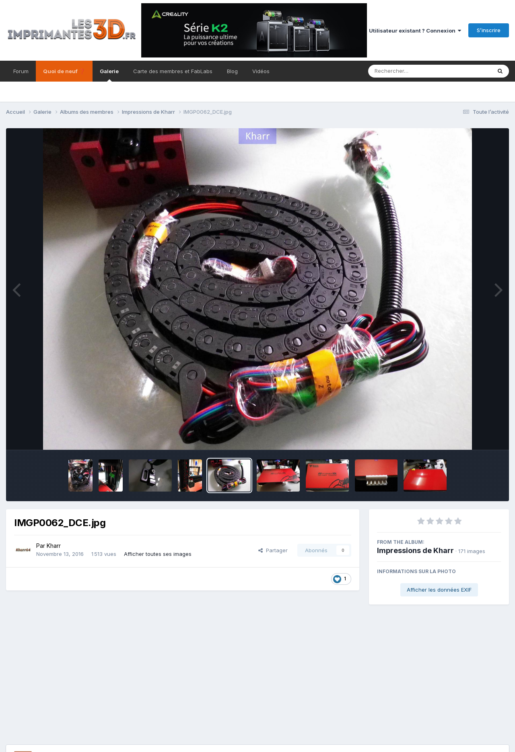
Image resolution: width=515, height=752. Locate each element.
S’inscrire (489, 30)
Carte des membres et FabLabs (172, 71)
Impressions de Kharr (415, 550)
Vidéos (261, 71)
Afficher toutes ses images (158, 554)
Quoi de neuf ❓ (64, 71)
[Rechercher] (406, 71)
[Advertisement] (257, 684)
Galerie (109, 75)
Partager (273, 550)
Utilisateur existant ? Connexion (415, 30)
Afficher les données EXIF (439, 589)
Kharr (54, 545)
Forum (21, 71)
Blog (232, 71)
